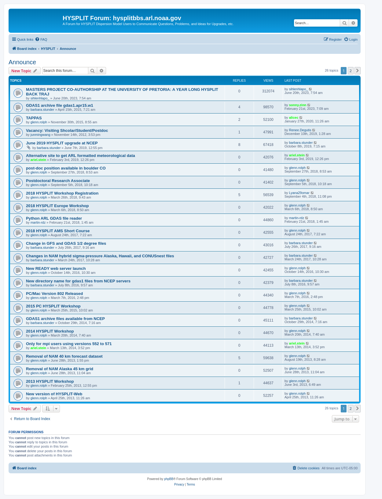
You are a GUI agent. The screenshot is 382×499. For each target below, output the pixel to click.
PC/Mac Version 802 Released (54, 293)
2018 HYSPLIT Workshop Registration (62, 193)
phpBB (168, 479)
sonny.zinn (298, 105)
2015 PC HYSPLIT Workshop (53, 306)
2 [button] (351, 70)
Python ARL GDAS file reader (54, 218)
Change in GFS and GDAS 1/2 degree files (66, 243)
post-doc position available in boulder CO (66, 168)
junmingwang (40, 134)
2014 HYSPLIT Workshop (50, 331)
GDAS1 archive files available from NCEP (65, 318)
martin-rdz (38, 222)
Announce (22, 62)
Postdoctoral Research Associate (58, 180)
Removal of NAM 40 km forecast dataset (64, 356)
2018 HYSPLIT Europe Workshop (57, 205)
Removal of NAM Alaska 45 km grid (59, 369)
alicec (294, 117)
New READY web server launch (56, 268)
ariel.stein (38, 160)
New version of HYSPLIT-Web (54, 394)
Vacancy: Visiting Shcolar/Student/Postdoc (67, 130)
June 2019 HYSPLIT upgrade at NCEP (62, 143)
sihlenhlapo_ (40, 98)
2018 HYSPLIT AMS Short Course (58, 231)
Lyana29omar (299, 193)
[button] (357, 70)
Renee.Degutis (300, 130)
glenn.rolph (39, 122)
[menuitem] (41, 39)
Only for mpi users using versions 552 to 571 (69, 343)
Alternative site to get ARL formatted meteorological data (80, 155)
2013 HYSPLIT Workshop (50, 381)
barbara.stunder (42, 109)
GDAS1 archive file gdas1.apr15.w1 (59, 105)
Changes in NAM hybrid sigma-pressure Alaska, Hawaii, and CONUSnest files (100, 256)
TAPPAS (34, 118)
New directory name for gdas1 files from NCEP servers (78, 281)
